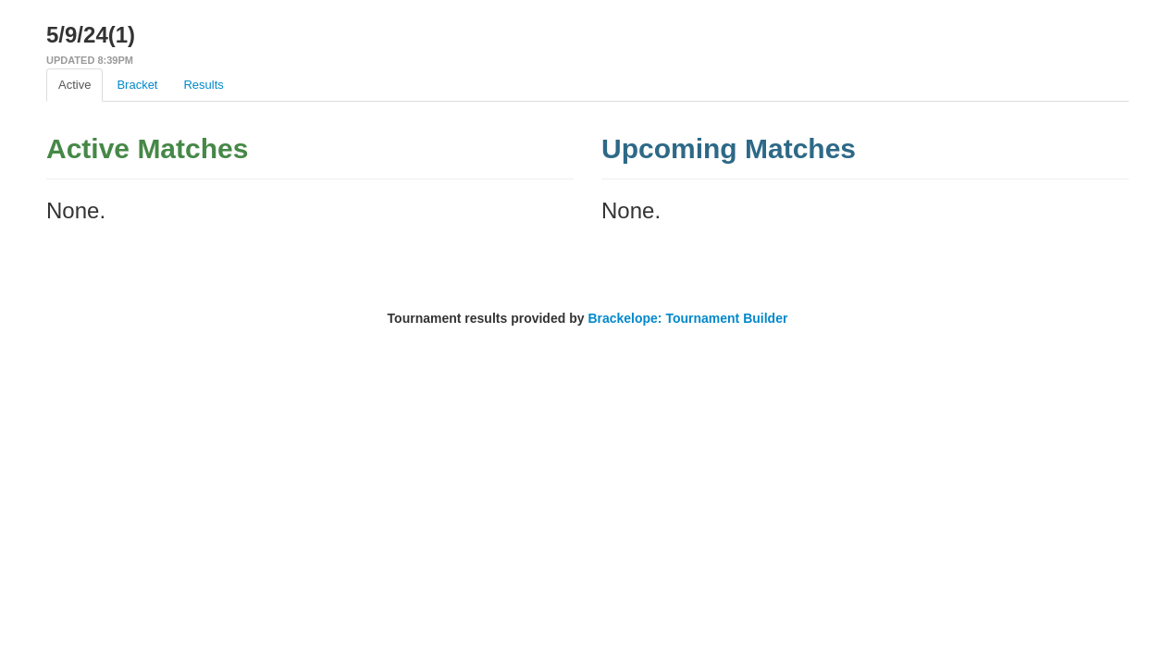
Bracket (137, 85)
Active (74, 85)
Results (203, 85)
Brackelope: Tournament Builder (687, 318)
